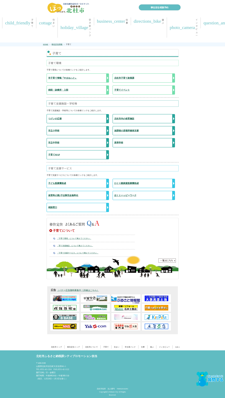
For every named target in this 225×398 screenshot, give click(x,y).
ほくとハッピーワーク (125, 195)
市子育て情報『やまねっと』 (62, 78)
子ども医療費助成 (57, 183)
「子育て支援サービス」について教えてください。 (78, 253)
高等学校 (118, 142)
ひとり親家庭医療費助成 (126, 183)
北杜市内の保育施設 (124, 118)
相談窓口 (52, 207)
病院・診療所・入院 (58, 90)
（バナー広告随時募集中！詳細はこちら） (78, 290)
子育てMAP (54, 155)
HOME (45, 44)
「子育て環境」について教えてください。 (74, 238)
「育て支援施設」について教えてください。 (75, 246)
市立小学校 (53, 130)
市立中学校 (53, 142)
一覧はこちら (112, 260)
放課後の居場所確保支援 (126, 130)
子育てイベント (122, 90)
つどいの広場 (55, 118)
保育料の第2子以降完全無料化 (63, 195)
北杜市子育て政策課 (124, 78)
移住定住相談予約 (159, 7)
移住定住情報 (57, 44)
